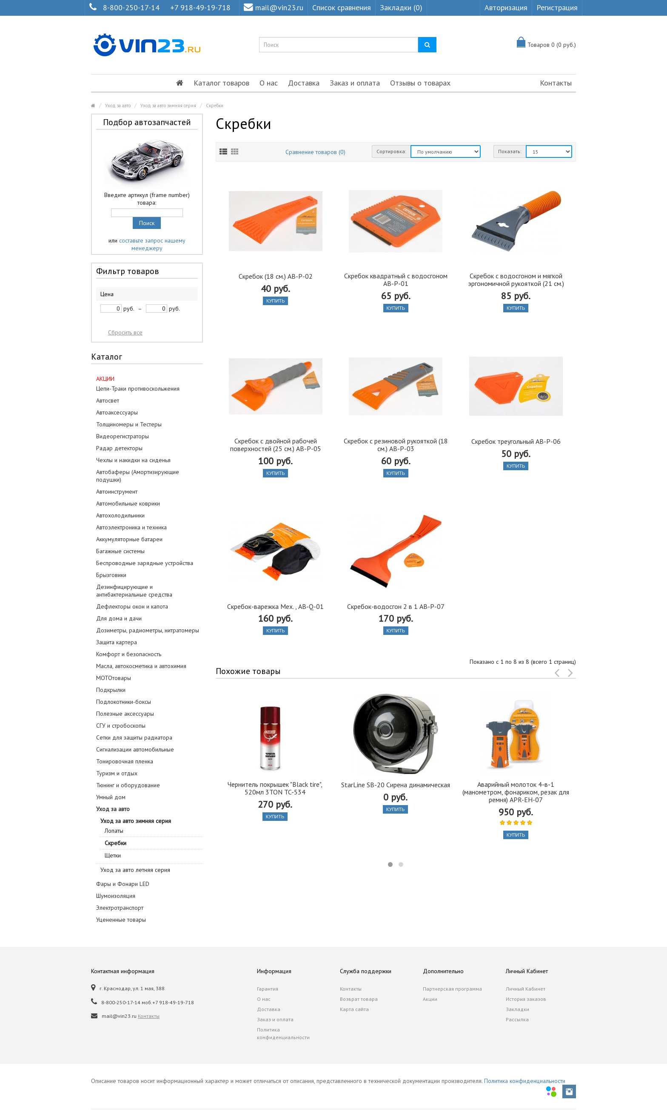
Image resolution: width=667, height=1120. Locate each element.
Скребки (214, 106)
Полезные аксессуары (125, 713)
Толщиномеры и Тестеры (129, 424)
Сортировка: (391, 151)
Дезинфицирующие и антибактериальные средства (134, 590)
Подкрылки (110, 690)
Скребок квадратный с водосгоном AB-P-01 (396, 279)
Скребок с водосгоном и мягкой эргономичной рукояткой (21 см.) (516, 279)
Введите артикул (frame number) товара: (147, 198)
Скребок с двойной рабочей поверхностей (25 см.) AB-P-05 (275, 444)
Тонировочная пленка (124, 761)
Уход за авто (118, 106)
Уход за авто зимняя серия (168, 106)
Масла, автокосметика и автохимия (141, 666)
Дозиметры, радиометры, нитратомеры (147, 630)
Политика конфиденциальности (283, 1033)
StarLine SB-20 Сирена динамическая (395, 785)
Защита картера (116, 642)
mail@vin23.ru (273, 7)
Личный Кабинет (525, 989)
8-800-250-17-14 (131, 7)
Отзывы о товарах (420, 83)
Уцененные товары (121, 919)
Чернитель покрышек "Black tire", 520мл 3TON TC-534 (275, 788)
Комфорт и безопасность (128, 654)
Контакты (556, 83)
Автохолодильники (120, 515)
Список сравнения (341, 7)
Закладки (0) (401, 7)
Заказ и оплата (355, 83)
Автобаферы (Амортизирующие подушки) (137, 475)
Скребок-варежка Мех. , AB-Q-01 (275, 606)
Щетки (113, 855)
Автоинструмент (116, 491)
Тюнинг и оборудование (128, 785)
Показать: (510, 151)
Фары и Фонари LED (122, 884)
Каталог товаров (221, 83)
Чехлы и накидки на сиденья (133, 460)
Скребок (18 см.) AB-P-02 (276, 276)
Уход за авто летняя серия (135, 870)
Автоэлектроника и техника (131, 527)
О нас (268, 83)
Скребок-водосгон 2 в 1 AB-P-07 (396, 606)
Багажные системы (120, 551)
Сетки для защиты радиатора (134, 737)
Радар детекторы (119, 448)
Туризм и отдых (116, 773)
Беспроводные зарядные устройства (144, 563)
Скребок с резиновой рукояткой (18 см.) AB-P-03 (396, 444)
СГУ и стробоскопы (120, 725)
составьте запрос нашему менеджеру (152, 244)
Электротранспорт (119, 907)
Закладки (517, 1009)
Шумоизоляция (115, 896)
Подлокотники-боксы (123, 702)
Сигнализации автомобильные (135, 749)
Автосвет (107, 400)
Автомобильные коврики (128, 503)
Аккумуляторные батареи (129, 539)
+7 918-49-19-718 (200, 7)
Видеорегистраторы (122, 436)
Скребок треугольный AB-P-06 (516, 441)
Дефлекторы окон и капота (132, 606)
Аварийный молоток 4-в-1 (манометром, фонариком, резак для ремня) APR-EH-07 (515, 791)
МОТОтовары (113, 678)
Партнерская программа (452, 989)
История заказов (526, 999)
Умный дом (110, 797)
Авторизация (506, 7)
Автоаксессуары (117, 412)
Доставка (303, 83)
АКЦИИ (105, 379)
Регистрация (557, 7)
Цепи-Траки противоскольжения (138, 388)
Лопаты (114, 830)
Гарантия (267, 989)
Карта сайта (354, 1009)
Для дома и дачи (119, 618)
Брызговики (111, 575)
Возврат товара (359, 999)
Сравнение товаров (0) (315, 152)
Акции (430, 999)
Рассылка (517, 1019)
